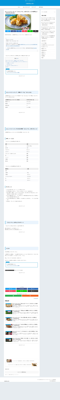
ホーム (35, 381)
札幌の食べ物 (44, 50)
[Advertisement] (21, 82)
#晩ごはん (7, 45)
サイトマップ (50, 381)
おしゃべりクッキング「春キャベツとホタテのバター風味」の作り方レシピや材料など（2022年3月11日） (48, 19)
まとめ (7, 66)
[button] (54, 11)
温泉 (42, 57)
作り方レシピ (9, 64)
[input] (48, 12)
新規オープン (44, 48)
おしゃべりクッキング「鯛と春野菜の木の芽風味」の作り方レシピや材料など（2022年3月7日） (48, 37)
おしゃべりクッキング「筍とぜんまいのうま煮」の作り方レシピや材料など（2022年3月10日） (48, 23)
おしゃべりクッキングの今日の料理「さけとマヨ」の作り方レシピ (16, 61)
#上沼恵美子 (34, 44)
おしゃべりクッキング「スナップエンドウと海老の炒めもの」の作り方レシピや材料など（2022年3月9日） (48, 28)
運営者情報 (53, 381)
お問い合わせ (38, 381)
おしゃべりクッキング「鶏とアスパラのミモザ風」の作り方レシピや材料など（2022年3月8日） (48, 32)
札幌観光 (43, 55)
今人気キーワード (45, 46)
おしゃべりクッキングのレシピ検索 (13, 72)
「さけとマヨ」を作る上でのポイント (12, 65)
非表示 (17, 58)
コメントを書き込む (22, 373)
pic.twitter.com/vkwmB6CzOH (15, 45)
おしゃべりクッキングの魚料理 (18, 270)
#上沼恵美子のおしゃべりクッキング (26, 44)
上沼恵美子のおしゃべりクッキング (9, 270)
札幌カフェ (44, 52)
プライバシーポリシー (44, 381)
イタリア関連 (44, 43)
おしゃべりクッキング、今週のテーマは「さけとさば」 (15, 60)
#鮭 (36, 44)
